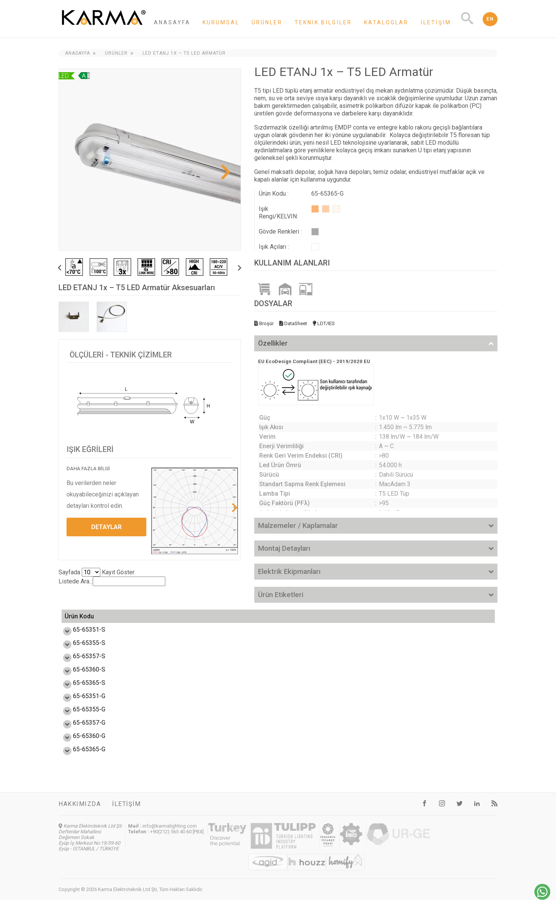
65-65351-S (81, 636)
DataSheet (293, 323)
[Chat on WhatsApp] (542, 897)
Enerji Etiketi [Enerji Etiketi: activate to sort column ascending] (303, 620)
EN (490, 19)
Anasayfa (172, 22)
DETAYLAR (106, 527)
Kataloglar (386, 22)
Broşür (264, 323)
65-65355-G (81, 716)
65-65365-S (81, 690)
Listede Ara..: (112, 581)
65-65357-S (81, 663)
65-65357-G (81, 729)
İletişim (436, 22)
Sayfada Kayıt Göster (97, 572)
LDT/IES (324, 323)
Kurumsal (221, 22)
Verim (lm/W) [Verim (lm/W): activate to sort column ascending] (186, 620)
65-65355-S (81, 650)
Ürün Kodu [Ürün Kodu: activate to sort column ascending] (79, 620)
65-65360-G (81, 743)
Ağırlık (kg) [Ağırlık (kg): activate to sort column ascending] (454, 620)
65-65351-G (81, 703)
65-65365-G (81, 756)
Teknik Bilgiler (323, 22)
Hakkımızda (80, 811)
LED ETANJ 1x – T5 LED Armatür (184, 53)
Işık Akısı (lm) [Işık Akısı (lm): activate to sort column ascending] (246, 620)
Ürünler (267, 22)
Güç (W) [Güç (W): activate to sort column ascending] (137, 620)
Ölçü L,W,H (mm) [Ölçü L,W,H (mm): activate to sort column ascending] (372, 620)
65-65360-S (81, 676)
